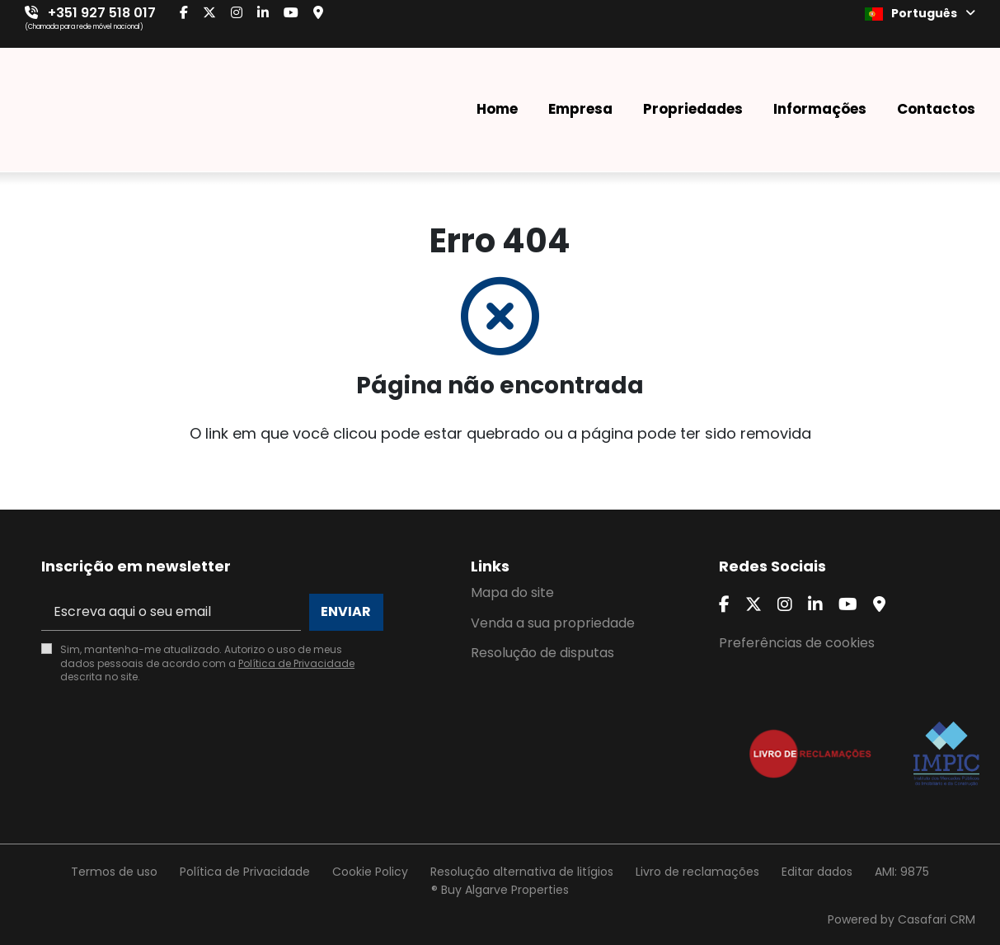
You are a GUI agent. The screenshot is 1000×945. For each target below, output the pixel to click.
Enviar (346, 611)
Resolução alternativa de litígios (521, 871)
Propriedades (693, 109)
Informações (819, 109)
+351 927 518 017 (102, 12)
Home (497, 109)
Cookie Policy (370, 871)
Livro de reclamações (697, 871)
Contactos (936, 109)
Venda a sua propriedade (553, 623)
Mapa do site (512, 592)
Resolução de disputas (542, 652)
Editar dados (817, 871)
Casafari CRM (936, 919)
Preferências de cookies (797, 642)
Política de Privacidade (296, 663)
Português (920, 13)
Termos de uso (114, 871)
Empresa (580, 109)
